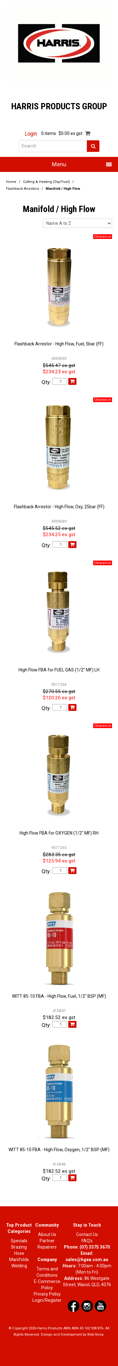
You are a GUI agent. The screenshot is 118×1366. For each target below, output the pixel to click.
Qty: (46, 382)
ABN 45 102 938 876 (87, 1328)
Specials (19, 1240)
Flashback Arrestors (22, 189)
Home (11, 182)
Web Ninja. (95, 1334)
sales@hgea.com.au (86, 1259)
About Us (47, 1234)
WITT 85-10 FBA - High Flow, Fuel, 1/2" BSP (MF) (59, 996)
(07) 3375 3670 (95, 1247)
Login (31, 134)
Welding (19, 1265)
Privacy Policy (47, 1293)
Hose (19, 1253)
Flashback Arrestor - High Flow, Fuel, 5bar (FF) (59, 343)
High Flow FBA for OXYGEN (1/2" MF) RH (59, 833)
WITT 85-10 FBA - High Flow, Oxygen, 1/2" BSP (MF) (59, 1149)
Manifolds (19, 1259)
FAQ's (87, 1240)
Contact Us (87, 1234)
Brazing (19, 1247)
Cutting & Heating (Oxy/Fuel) (46, 182)
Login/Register (47, 1300)
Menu (59, 164)
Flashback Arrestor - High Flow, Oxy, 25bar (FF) (59, 506)
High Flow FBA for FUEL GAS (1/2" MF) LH (59, 669)
